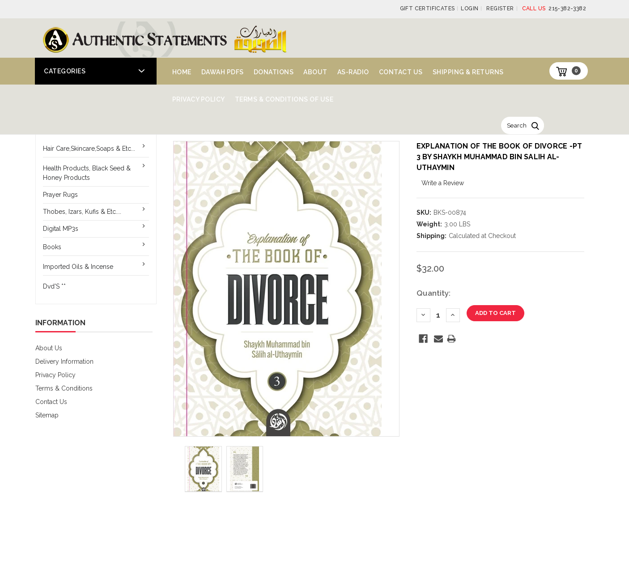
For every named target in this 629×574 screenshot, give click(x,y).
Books (52, 247)
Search (517, 125)
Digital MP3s (60, 228)
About (315, 72)
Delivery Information (64, 361)
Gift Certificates (427, 8)
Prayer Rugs (60, 194)
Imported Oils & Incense (78, 266)
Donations (274, 72)
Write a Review (442, 183)
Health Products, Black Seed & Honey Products (87, 173)
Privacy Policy (198, 99)
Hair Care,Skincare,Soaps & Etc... (89, 148)
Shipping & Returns (468, 72)
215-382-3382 (554, 8)
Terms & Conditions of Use (284, 99)
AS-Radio (353, 72)
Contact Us (401, 72)
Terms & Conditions (64, 388)
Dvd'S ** (54, 286)
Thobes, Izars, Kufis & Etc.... (82, 211)
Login (469, 8)
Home (181, 72)
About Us (48, 348)
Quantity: (433, 293)
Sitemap (47, 415)
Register (500, 8)
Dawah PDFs (222, 72)
